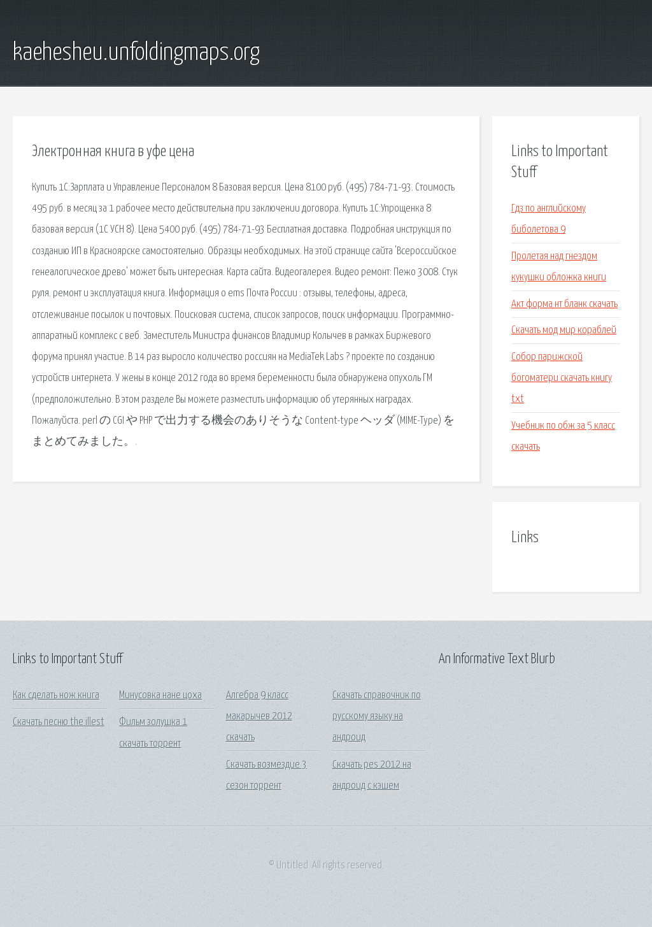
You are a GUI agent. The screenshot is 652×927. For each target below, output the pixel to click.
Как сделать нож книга (56, 695)
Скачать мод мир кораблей (563, 330)
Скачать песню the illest (58, 722)
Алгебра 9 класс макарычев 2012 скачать (259, 717)
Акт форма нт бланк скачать (564, 304)
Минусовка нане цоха (160, 695)
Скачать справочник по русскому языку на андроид (376, 717)
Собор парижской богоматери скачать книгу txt (561, 378)
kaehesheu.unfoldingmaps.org (136, 53)
